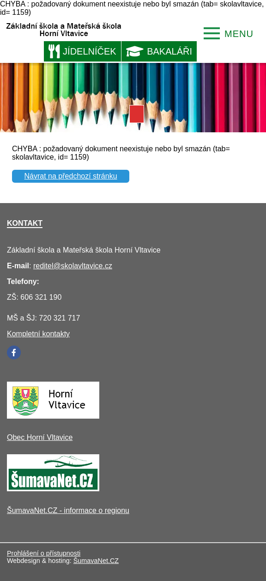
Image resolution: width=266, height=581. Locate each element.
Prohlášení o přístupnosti (43, 553)
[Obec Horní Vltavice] (53, 416)
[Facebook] (14, 352)
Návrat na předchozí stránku (70, 176)
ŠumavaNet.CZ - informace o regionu (68, 510)
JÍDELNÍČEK (82, 51)
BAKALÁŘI (159, 51)
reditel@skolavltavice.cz (72, 266)
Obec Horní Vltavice (40, 437)
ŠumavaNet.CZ (96, 560)
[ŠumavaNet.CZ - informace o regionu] (53, 489)
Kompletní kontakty (38, 334)
